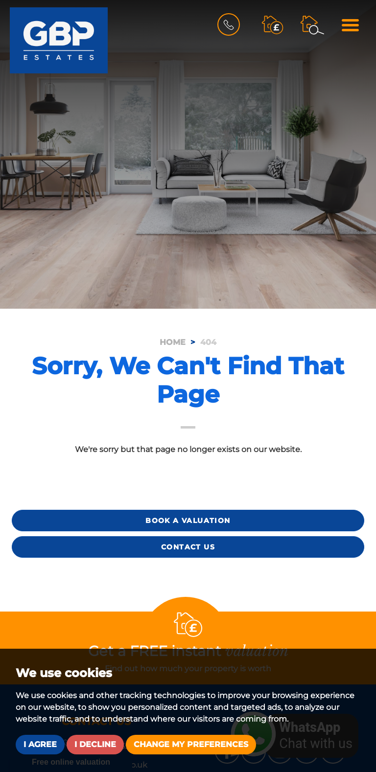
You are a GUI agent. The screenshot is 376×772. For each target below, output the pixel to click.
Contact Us (188, 547)
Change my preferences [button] (191, 744)
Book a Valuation (187, 520)
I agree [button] (40, 744)
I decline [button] (95, 744)
